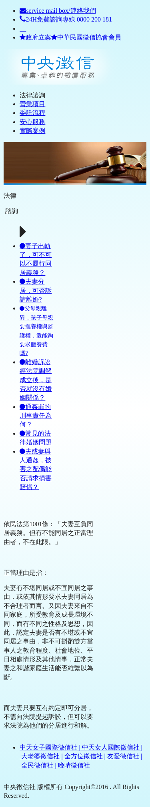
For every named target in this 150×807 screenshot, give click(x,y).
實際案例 (32, 130)
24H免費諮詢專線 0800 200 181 (66, 19)
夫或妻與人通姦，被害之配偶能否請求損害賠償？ (36, 469)
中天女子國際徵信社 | (51, 747)
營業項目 (32, 104)
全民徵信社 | (39, 765)
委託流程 (32, 112)
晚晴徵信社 (74, 765)
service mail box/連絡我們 (58, 10)
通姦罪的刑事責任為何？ (36, 415)
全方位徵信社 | (85, 756)
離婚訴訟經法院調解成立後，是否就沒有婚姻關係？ (36, 380)
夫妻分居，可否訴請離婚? (36, 290)
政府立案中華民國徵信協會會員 (70, 37)
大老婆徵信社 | (42, 756)
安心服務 (32, 121)
